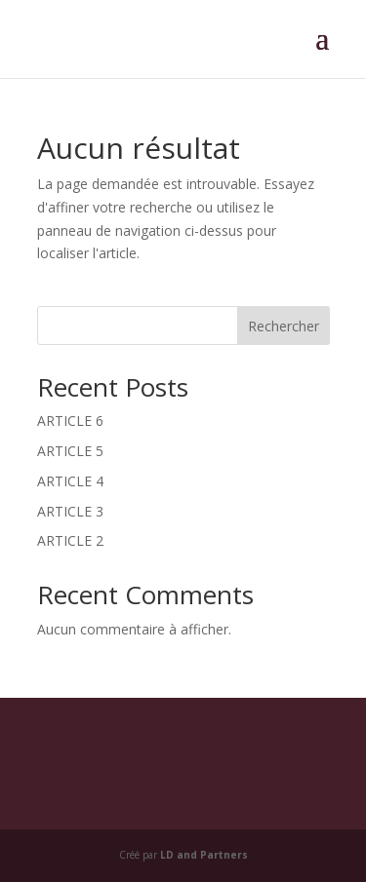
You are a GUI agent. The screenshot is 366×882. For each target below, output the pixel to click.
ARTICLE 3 (70, 511)
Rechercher (283, 326)
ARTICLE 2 (70, 540)
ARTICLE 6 (70, 420)
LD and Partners (204, 855)
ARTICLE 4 (70, 481)
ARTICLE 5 (70, 450)
